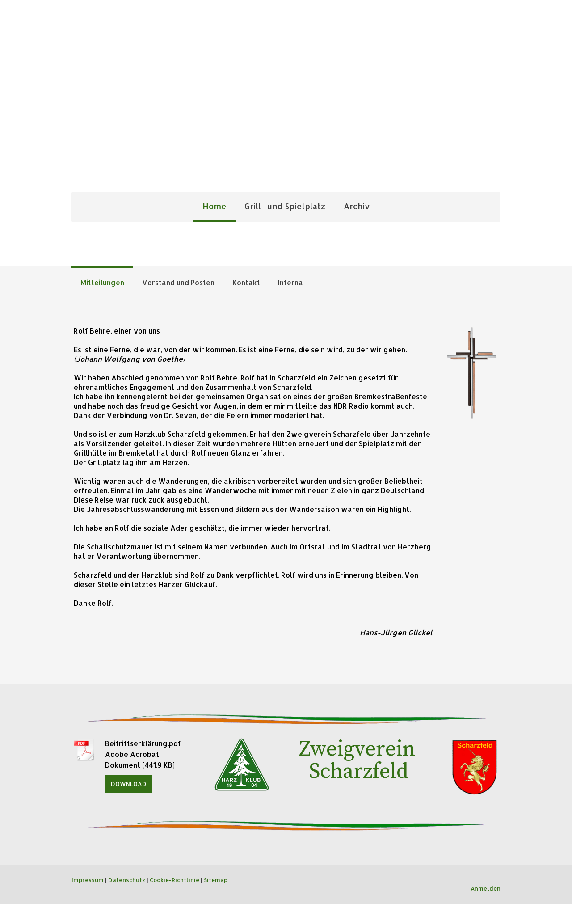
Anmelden (485, 888)
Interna (290, 282)
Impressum (88, 879)
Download (129, 783)
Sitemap (215, 879)
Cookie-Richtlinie (174, 879)
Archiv (357, 206)
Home (214, 206)
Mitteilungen (102, 282)
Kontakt (246, 282)
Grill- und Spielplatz (285, 206)
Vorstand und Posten (178, 282)
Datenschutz (126, 879)
